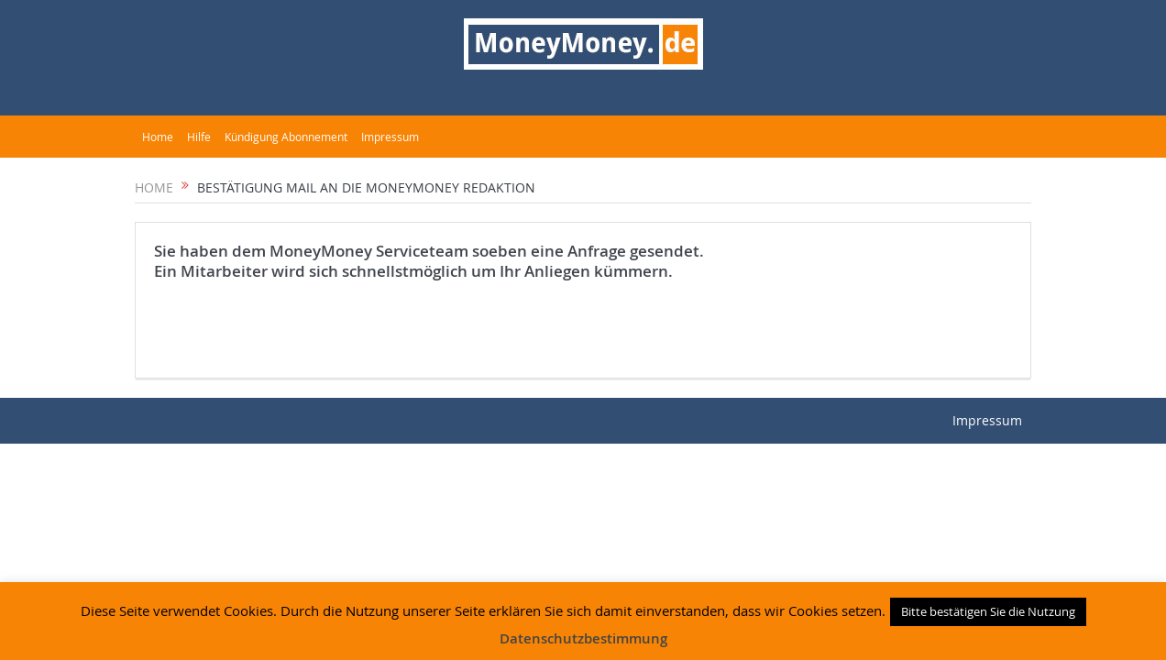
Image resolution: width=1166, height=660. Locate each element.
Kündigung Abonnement (286, 136)
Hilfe (199, 136)
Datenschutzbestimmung (583, 638)
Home (157, 136)
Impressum (390, 136)
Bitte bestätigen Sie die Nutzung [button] (988, 611)
